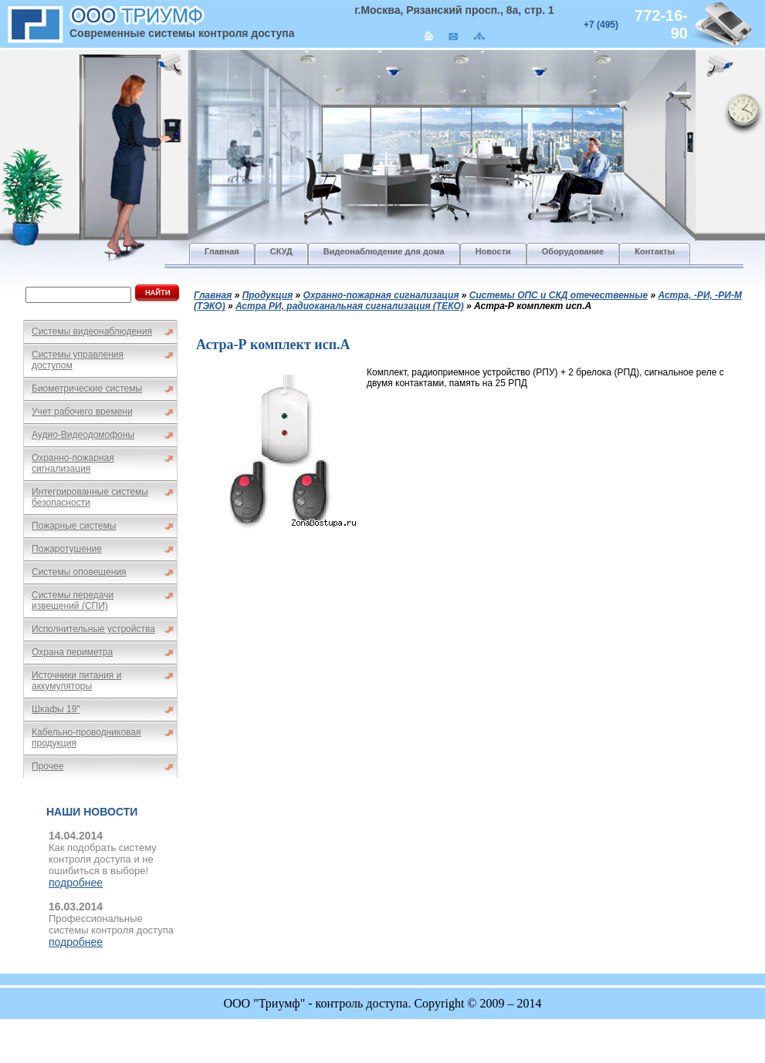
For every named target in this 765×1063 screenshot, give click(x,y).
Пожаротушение (67, 548)
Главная (213, 295)
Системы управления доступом (78, 360)
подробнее (76, 882)
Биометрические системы (87, 388)
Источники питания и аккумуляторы (76, 680)
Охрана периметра (72, 652)
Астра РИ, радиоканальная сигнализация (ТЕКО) (349, 306)
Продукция (267, 295)
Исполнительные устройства (93, 629)
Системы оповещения (79, 572)
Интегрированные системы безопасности (90, 497)
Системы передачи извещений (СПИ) (72, 600)
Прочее (47, 766)
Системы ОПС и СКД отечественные (558, 295)
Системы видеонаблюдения (92, 331)
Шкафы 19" (56, 709)
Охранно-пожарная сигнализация (73, 463)
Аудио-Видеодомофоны (83, 434)
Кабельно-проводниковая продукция (86, 737)
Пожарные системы (74, 525)
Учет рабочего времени (82, 411)
